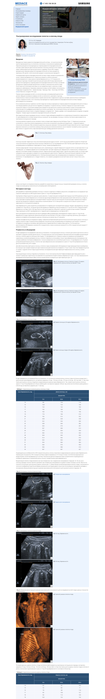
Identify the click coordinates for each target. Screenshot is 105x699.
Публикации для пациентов (50, 26)
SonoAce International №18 (28, 54)
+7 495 (49, 3)
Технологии (19, 23)
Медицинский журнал (22, 26)
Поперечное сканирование (62, 474)
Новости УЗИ (19, 21)
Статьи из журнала (47, 11)
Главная (18, 9)
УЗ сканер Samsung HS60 (76, 80)
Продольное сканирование (62, 502)
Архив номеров (46, 15)
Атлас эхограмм (20, 25)
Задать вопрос (20, 17)
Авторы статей (46, 19)
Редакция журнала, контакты (50, 17)
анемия (18, 91)
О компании (19, 19)
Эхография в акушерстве (28, 56)
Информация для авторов (49, 21)
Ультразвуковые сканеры (23, 11)
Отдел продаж (20, 13)
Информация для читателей (50, 22)
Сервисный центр (21, 15)
